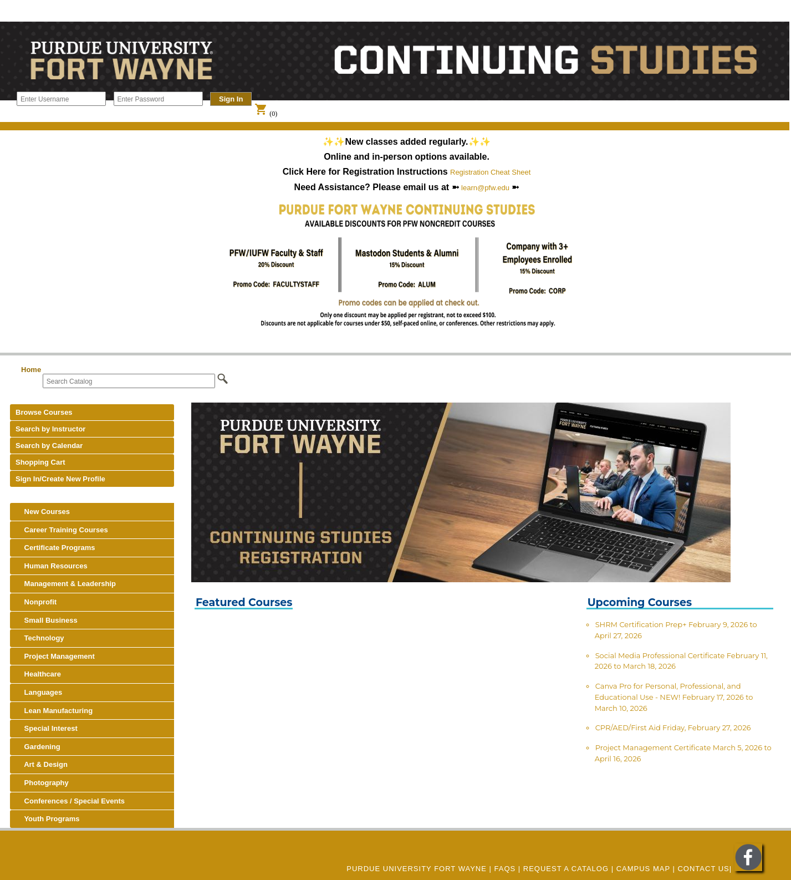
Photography (42, 783)
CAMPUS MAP (643, 868)
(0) (265, 114)
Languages (39, 692)
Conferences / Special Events (70, 801)
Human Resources (52, 566)
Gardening (38, 746)
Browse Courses (44, 412)
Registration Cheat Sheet (490, 172)
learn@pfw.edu (485, 188)
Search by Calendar (49, 445)
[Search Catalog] (129, 381)
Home (31, 369)
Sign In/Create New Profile (60, 479)
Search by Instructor (50, 429)
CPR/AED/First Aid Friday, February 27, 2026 (673, 727)
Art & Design (42, 764)
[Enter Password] (158, 98)
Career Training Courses (62, 530)
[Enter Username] (61, 98)
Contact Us (703, 868)
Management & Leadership (66, 583)
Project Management (55, 656)
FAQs (505, 868)
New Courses (43, 511)
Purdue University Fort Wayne (416, 868)
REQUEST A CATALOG (566, 868)
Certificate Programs (55, 547)
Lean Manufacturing (54, 710)
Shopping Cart (40, 462)
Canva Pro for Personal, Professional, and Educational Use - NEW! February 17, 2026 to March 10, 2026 (674, 696)
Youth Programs (48, 819)
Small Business (47, 620)
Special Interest (47, 728)
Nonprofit (36, 602)
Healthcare (38, 674)
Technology (40, 638)
